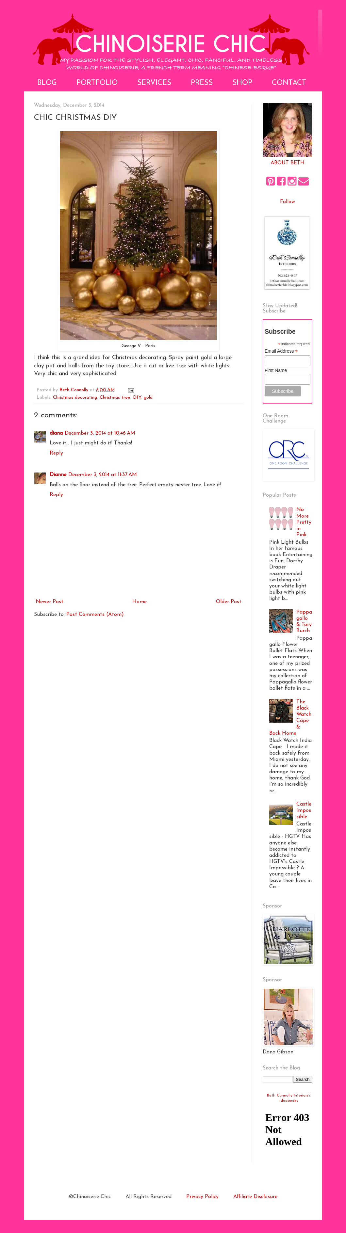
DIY (137, 397)
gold (148, 397)
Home (139, 601)
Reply (56, 453)
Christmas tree (115, 397)
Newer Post (49, 601)
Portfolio (97, 83)
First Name (276, 370)
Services (154, 83)
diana (56, 433)
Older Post (228, 601)
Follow (287, 201)
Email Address (281, 351)
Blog (47, 83)
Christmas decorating (75, 397)
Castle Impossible (303, 810)
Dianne (58, 474)
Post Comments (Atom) (95, 614)
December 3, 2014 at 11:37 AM (102, 474)
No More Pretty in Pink (303, 522)
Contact (289, 83)
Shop (242, 83)
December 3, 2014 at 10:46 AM (100, 433)
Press (202, 83)
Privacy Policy (202, 1196)
